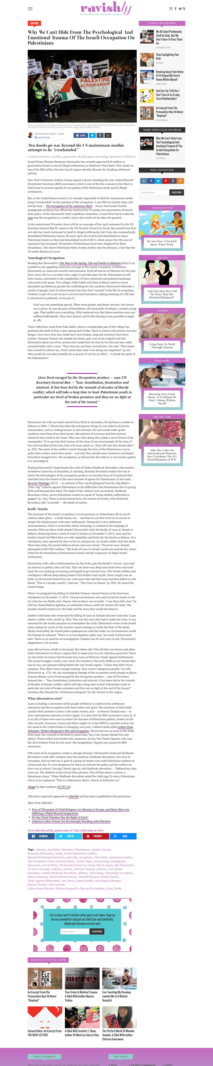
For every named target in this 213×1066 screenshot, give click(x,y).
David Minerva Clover (163, 48)
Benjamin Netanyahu (40, 853)
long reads (162, 360)
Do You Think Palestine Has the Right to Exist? (60, 817)
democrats (34, 865)
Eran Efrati (115, 869)
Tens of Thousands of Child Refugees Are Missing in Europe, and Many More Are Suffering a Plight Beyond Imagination (80, 811)
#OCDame (162, 310)
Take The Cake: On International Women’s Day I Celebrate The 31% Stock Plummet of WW (162, 454)
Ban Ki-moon (105, 865)
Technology (96, 873)
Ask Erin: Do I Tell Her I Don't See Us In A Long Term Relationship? (167, 95)
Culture (34, 23)
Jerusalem (34, 873)
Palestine (67, 849)
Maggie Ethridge (161, 84)
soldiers (82, 873)
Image (31, 787)
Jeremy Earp (101, 861)
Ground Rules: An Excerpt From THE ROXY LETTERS (45, 1033)
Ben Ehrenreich (124, 865)
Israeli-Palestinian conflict (80, 853)
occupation (85, 857)
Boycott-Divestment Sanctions (46, 857)
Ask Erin (162, 257)
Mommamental (162, 207)
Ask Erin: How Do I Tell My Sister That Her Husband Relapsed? (162, 294)
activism (101, 869)
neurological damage (107, 880)
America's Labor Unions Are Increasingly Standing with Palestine (71, 821)
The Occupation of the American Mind (69, 206)
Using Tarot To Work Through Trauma (162, 345)
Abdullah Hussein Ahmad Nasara (98, 877)
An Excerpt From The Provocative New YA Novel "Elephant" (42, 996)
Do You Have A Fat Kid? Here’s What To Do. (162, 242)
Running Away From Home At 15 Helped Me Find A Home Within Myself (170, 75)
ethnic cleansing (38, 877)
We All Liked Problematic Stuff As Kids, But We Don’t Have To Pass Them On (169, 37)
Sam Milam (159, 63)
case (30, 217)
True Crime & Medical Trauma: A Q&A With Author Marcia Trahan (81, 996)
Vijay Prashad (40, 133)
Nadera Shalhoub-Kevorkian (59, 873)
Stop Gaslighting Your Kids (167, 57)
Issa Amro (68, 880)
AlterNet (73, 796)
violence (56, 869)
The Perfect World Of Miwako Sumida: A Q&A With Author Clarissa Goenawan (118, 1035)
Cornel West (49, 865)
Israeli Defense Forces (63, 877)
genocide (71, 857)
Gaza (109, 888)
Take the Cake (162, 416)
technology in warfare (118, 873)
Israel (58, 853)
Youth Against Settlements (44, 880)
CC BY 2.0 (63, 787)
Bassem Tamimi (37, 884)
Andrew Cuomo (101, 849)
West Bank (100, 857)
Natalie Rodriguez (162, 120)
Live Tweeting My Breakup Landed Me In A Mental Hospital (116, 996)
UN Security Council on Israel (77, 865)
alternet (40, 849)
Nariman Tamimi (84, 869)
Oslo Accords (56, 884)
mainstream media (120, 857)
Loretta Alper (84, 861)
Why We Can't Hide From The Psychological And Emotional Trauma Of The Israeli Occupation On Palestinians (169, 146)
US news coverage (38, 869)
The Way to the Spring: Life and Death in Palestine (90, 263)
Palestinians (82, 849)
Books (118, 888)
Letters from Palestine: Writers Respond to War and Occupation (80, 729)
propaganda (118, 861)
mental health (84, 880)
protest (67, 869)
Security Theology (38, 483)
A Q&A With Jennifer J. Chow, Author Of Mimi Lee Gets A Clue (82, 1033)
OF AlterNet (51, 133)
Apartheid (53, 849)
